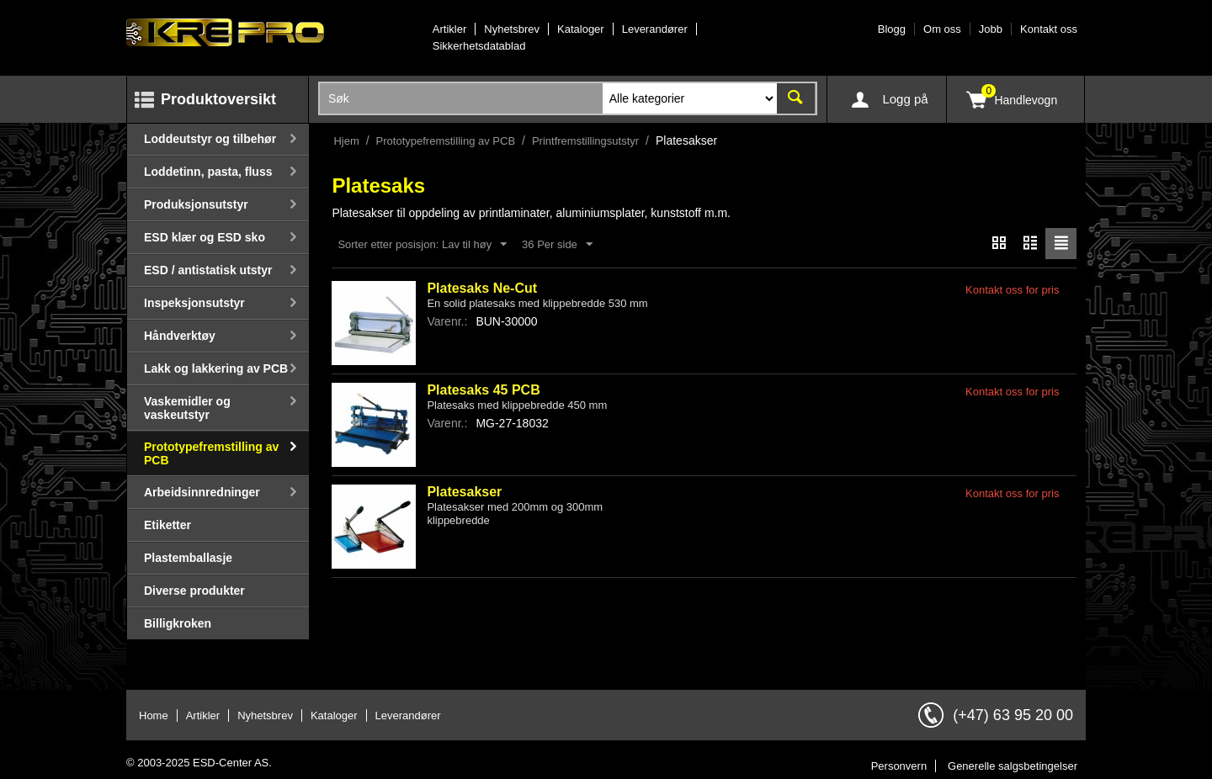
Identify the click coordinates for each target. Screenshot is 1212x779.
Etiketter (167, 525)
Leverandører (655, 29)
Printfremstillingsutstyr (585, 141)
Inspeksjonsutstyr (194, 303)
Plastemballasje (188, 557)
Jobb (990, 29)
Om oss (942, 29)
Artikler (449, 29)
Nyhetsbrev (512, 29)
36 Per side (557, 244)
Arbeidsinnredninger (202, 492)
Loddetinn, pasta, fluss (208, 171)
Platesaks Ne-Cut (482, 288)
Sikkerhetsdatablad (479, 46)
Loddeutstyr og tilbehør (210, 139)
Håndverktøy (179, 335)
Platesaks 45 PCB (483, 390)
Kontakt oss (1048, 29)
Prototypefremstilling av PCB (211, 453)
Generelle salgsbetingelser (1012, 766)
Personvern (899, 766)
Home (153, 715)
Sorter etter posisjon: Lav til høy (422, 244)
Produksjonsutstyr (196, 204)
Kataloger (580, 29)
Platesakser (464, 492)
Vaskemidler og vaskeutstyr (187, 408)
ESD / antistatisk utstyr (208, 270)
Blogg (892, 29)
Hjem (346, 141)
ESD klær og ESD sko (204, 237)
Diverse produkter (194, 590)
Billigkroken (177, 623)
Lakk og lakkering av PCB (216, 368)
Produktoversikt (218, 99)
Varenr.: (447, 321)
